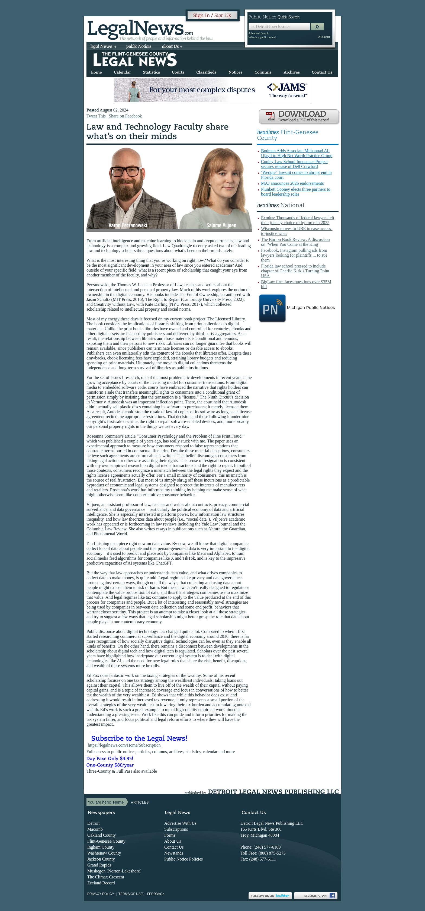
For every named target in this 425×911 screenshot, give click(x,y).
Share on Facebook (125, 116)
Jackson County (101, 859)
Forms (169, 835)
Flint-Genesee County (106, 841)
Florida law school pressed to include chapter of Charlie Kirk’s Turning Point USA (295, 271)
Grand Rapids (99, 865)
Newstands (173, 853)
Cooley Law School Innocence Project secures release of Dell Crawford (294, 164)
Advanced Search (259, 33)
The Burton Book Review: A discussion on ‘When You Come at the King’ (295, 242)
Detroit (93, 823)
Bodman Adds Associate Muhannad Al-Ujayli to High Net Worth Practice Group (296, 153)
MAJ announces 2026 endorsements (292, 183)
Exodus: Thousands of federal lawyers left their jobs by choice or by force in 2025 (297, 220)
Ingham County (100, 847)
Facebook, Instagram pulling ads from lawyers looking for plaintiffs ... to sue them (294, 255)
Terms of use (130, 894)
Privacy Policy (100, 894)
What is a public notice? (262, 37)
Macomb (95, 829)
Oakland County (101, 835)
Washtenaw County (104, 853)
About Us (172, 841)
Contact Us (174, 847)
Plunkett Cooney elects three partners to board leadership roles (295, 191)
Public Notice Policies (183, 859)
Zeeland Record (101, 883)
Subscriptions (176, 829)
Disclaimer (324, 36)
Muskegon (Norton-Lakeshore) (114, 871)
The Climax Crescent (105, 877)
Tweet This (96, 116)
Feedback (156, 894)
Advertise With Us (180, 823)
